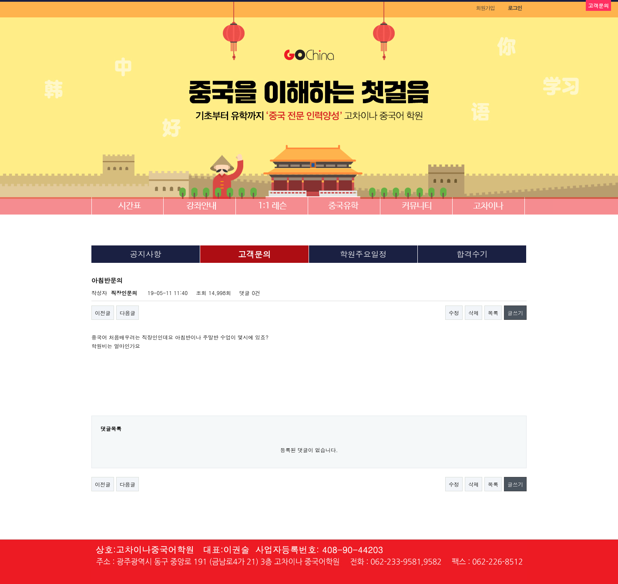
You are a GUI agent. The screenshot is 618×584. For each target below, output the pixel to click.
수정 (454, 312)
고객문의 (254, 254)
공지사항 (145, 253)
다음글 (127, 312)
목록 (493, 312)
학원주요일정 (363, 253)
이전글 (103, 312)
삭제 (473, 312)
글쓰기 (515, 312)
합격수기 (472, 253)
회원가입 (485, 7)
